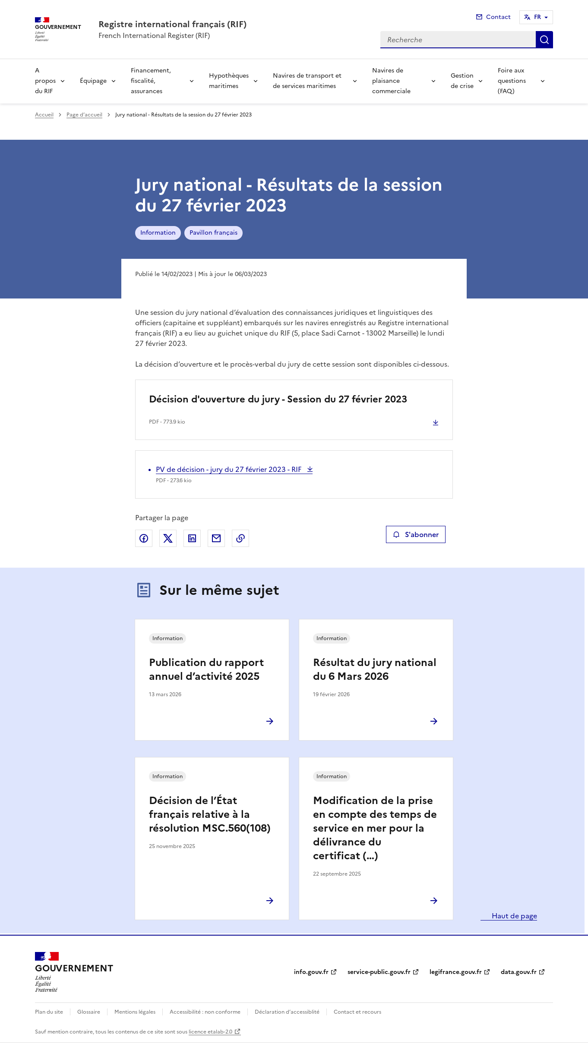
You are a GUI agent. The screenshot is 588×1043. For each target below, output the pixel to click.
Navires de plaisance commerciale (391, 81)
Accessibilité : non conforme (205, 1012)
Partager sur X (168, 538)
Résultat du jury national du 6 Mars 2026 (374, 669)
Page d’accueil (84, 115)
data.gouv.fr (519, 972)
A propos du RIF (45, 81)
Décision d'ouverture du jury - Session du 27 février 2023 (278, 399)
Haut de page (513, 916)
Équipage (93, 80)
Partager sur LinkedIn (192, 538)
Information (158, 232)
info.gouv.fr (311, 972)
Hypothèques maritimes (229, 81)
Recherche (544, 39)
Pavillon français (213, 232)
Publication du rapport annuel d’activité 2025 (206, 669)
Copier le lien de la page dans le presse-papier (240, 538)
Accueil (44, 115)
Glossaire (88, 1012)
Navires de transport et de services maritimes (307, 81)
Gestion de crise (462, 81)
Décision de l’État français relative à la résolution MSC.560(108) (210, 814)
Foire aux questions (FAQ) (512, 81)
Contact (498, 17)
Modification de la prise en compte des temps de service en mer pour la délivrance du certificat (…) (375, 828)
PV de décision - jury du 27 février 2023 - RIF (229, 469)
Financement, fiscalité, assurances (151, 81)
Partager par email (216, 538)
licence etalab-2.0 (210, 1032)
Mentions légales (134, 1012)
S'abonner (415, 534)
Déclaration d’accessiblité (287, 1012)
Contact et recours (357, 1012)
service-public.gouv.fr (379, 972)
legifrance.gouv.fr (456, 972)
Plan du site (49, 1012)
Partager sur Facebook (143, 538)
